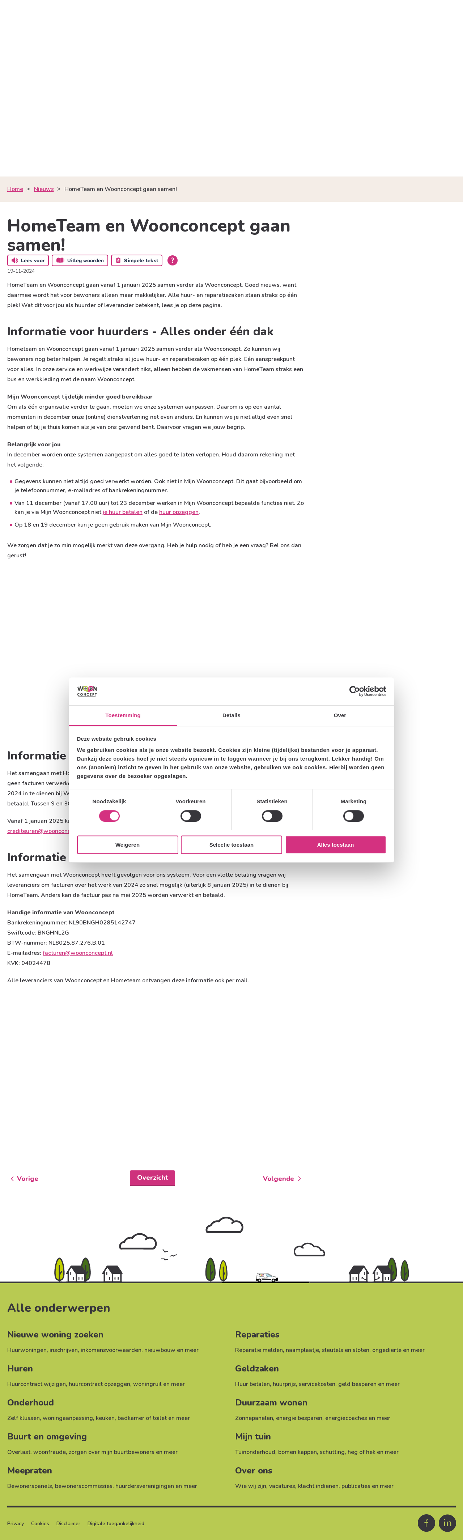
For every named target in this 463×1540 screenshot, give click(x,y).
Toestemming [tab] (123, 715)
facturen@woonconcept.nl (78, 953)
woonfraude (49, 1452)
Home (15, 189)
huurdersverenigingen (144, 1486)
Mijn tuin (253, 1436)
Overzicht (152, 1177)
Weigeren (127, 845)
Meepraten (29, 1470)
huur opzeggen (179, 512)
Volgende (278, 1178)
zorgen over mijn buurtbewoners (111, 1452)
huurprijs (284, 1384)
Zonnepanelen (254, 1418)
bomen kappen (297, 1452)
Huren (20, 1368)
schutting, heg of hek (347, 1452)
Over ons (253, 1470)
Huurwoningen (27, 1350)
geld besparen (357, 1384)
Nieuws (44, 189)
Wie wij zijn (250, 1486)
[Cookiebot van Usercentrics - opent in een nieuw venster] (354, 691)
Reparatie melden (259, 1350)
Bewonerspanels (29, 1486)
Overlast (18, 1452)
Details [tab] (231, 715)
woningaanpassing (68, 1418)
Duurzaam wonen (271, 1402)
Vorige (27, 1178)
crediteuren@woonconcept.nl (46, 831)
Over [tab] (340, 715)
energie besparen (299, 1418)
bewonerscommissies (83, 1486)
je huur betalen (123, 512)
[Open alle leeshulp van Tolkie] (172, 260)
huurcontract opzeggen (99, 1384)
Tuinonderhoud (255, 1452)
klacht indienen (318, 1486)
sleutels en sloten (345, 1350)
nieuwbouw (159, 1350)
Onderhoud (30, 1402)
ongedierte (387, 1350)
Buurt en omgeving (47, 1436)
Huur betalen (252, 1384)
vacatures (282, 1486)
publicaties (355, 1486)
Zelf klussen (23, 1418)
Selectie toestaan (231, 845)
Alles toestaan (335, 845)
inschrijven (64, 1350)
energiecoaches (346, 1418)
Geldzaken (257, 1368)
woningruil (147, 1384)
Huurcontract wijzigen (36, 1384)
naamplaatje (302, 1350)
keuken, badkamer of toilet (131, 1418)
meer (192, 1350)
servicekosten (317, 1384)
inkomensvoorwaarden (111, 1350)
